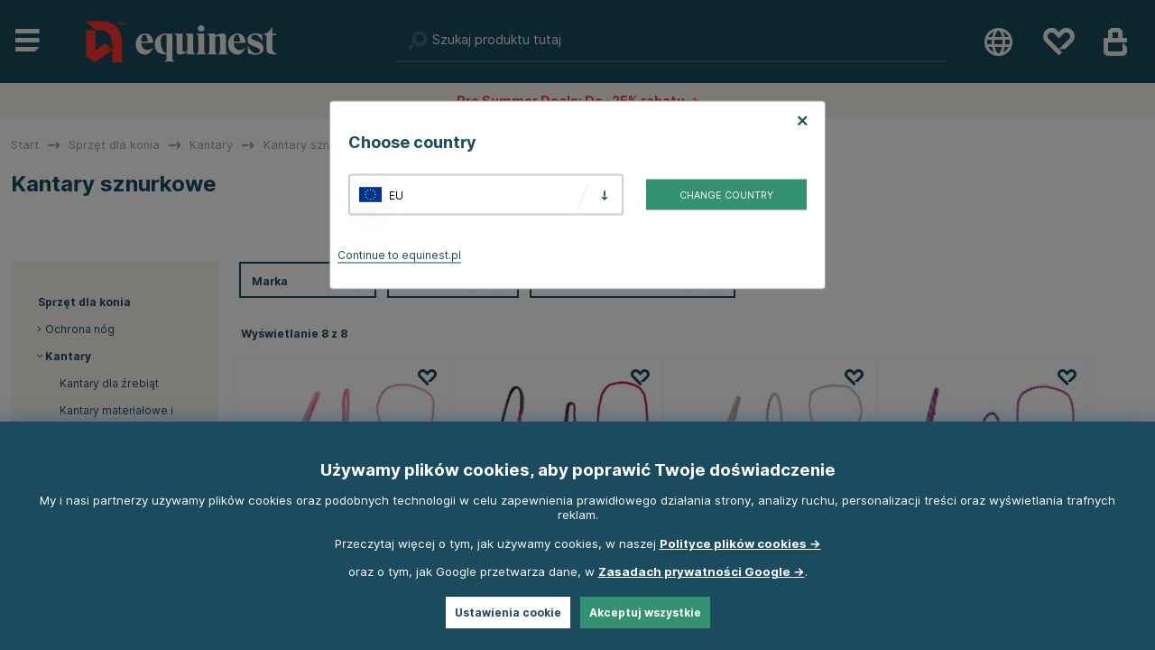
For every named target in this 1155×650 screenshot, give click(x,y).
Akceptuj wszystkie (645, 612)
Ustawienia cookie (508, 612)
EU (396, 194)
